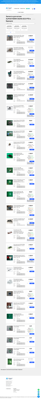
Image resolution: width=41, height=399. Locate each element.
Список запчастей (9, 28)
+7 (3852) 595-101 (22, 8)
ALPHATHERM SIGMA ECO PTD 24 (21, 43)
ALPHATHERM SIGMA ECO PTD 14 (21, 53)
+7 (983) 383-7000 (16, 8)
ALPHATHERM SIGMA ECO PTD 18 (21, 42)
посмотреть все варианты (30, 79)
